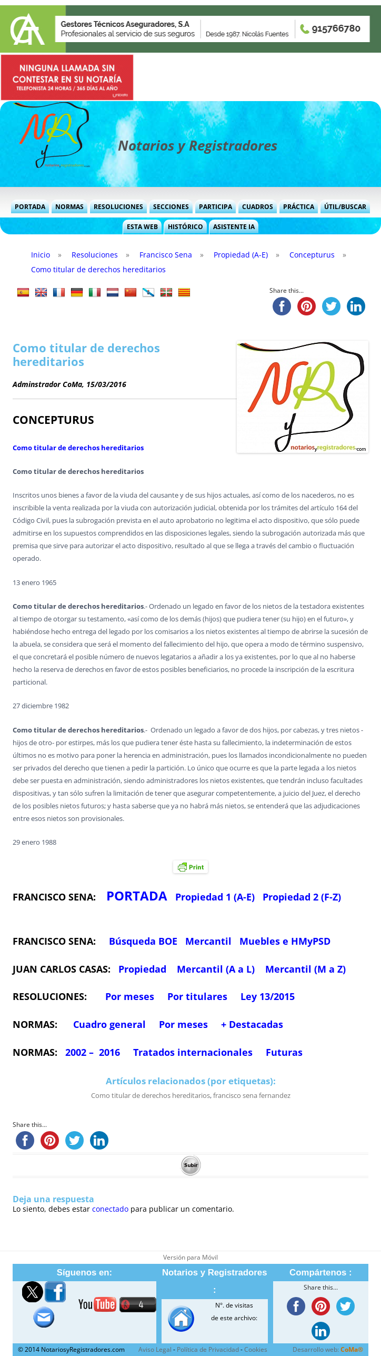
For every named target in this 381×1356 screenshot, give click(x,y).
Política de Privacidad (208, 1349)
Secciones (171, 206)
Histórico (185, 226)
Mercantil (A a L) (216, 969)
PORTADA (136, 895)
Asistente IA (234, 226)
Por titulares (197, 996)
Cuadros (257, 206)
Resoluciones (118, 206)
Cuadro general (108, 1024)
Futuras (284, 1052)
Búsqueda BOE (143, 941)
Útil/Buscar (345, 206)
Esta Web (142, 226)
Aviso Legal (155, 1349)
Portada (30, 206)
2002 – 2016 (92, 1052)
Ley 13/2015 (267, 996)
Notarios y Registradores (197, 145)
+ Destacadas (252, 1024)
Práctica (298, 206)
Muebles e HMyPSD (284, 941)
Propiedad (142, 969)
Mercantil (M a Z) (305, 969)
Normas (69, 206)
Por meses (129, 996)
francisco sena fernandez (251, 1095)
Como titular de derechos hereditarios (78, 447)
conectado (110, 1209)
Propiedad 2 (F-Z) (302, 896)
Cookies (255, 1349)
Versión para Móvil (190, 1257)
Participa (215, 206)
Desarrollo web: (328, 1349)
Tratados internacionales (193, 1052)
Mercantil (208, 941)
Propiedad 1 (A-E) (215, 896)
